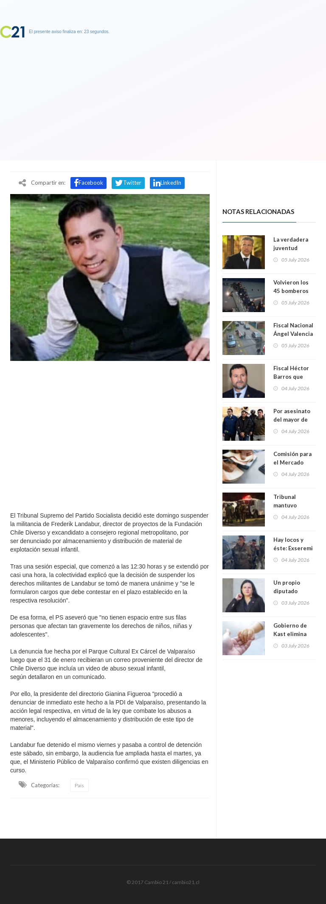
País (79, 785)
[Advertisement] (110, 434)
